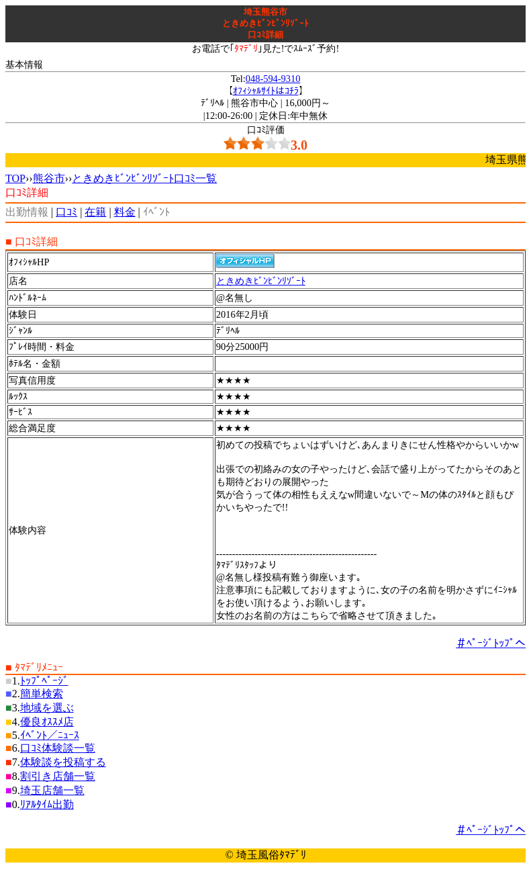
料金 (125, 212)
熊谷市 (49, 178)
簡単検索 (41, 693)
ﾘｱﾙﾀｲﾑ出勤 (47, 804)
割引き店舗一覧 (57, 776)
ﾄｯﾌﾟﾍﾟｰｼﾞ (44, 681)
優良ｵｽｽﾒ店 (47, 722)
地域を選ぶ (47, 707)
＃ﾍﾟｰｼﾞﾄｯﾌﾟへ (491, 643)
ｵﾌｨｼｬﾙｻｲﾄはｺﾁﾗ (266, 90)
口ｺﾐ (66, 212)
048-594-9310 (273, 78)
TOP (15, 178)
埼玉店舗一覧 (52, 790)
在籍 (95, 212)
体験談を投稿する (63, 762)
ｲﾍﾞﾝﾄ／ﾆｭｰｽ (49, 735)
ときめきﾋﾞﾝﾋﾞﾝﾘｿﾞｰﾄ (260, 280)
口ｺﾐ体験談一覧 (57, 748)
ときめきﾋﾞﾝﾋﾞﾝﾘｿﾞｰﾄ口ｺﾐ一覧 (144, 178)
